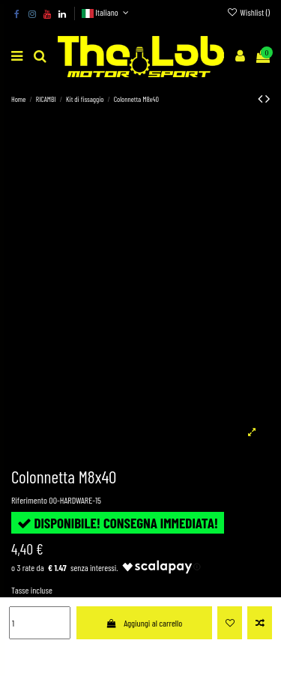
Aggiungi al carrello (144, 623)
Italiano (107, 12)
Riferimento (29, 500)
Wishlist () (248, 12)
